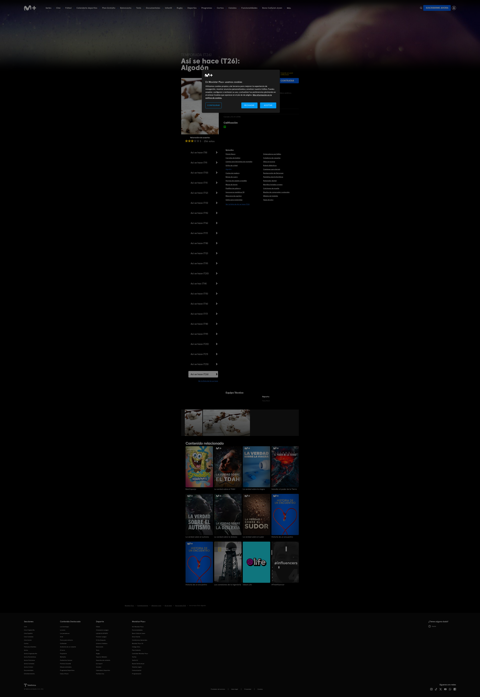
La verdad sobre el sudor (253, 537)
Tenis (138, 8)
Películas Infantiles (30, 647)
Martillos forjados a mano (272, 184)
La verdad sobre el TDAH (224, 489)
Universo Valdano (101, 643)
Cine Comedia (28, 637)
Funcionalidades (249, 8)
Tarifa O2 (135, 660)
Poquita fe (63, 653)
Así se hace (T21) (199, 354)
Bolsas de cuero (232, 177)
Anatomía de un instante (68, 647)
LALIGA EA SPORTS (102, 633)
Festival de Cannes (66, 660)
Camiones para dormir (271, 169)
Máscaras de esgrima (234, 196)
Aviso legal (234, 689)
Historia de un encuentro (282, 537)
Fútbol (68, 8)
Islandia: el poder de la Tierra (284, 489)
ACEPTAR (268, 105)
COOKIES (260, 689)
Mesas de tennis (231, 184)
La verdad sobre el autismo (197, 537)
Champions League (102, 630)
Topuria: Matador (101, 657)
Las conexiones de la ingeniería (227, 585)
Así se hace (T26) (200, 374)
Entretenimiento (29, 674)
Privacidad (247, 689)
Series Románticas (30, 657)
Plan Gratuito (108, 8)
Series (48, 8)
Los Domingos (64, 627)
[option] (194, 423)
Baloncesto (125, 8)
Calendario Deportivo (103, 670)
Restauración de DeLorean (273, 173)
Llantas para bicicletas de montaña (239, 162)
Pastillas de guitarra (233, 188)
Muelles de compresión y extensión (276, 192)
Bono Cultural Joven (272, 8)
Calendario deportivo (86, 8)
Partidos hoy (100, 674)
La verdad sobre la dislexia (225, 537)
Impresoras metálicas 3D (235, 192)
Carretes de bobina (233, 158)
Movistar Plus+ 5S (137, 643)
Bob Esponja (191, 489)
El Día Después (101, 640)
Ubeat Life (247, 585)
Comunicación (136, 670)
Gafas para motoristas (234, 200)
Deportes (192, 8)
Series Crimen (28, 667)
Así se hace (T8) (199, 152)
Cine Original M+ (29, 630)
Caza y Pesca (64, 674)
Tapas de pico (268, 200)
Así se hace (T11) (199, 182)
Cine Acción (28, 640)
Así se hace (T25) (200, 364)
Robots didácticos (270, 165)
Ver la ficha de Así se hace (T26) (238, 204)
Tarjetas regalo (137, 667)
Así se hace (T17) (199, 233)
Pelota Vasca (230, 154)
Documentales (153, 8)
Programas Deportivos (67, 670)
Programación (136, 674)
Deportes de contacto (103, 660)
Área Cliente (136, 637)
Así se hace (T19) (199, 263)
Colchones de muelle (271, 188)
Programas (206, 8)
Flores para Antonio (66, 640)
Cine (58, 8)
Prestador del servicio (218, 689)
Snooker (98, 667)
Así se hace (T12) (199, 192)
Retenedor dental (270, 181)
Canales (232, 8)
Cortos (220, 8)
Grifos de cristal (232, 165)
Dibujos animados (66, 667)
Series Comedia (29, 663)
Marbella (63, 657)
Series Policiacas (29, 660)
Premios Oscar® (65, 663)
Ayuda (432, 626)
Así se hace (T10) (199, 172)
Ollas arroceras (269, 162)
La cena (62, 630)
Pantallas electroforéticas (273, 177)
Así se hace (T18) (199, 243)
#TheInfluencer (277, 585)
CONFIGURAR (213, 105)
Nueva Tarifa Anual (138, 663)
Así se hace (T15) (199, 213)
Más (289, 8)
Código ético (136, 647)
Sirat (61, 637)
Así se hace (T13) (199, 202)
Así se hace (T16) (199, 223)
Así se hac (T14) (199, 283)
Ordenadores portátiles (272, 154)
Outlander (63, 643)
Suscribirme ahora (437, 7)
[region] (241, 91)
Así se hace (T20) (200, 273)
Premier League (101, 637)
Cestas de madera (232, 173)
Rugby (180, 8)
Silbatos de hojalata (270, 196)
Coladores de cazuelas (271, 158)
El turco (62, 650)
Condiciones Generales (139, 640)
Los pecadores (64, 633)
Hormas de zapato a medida (236, 181)
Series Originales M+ (30, 653)
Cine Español (28, 633)
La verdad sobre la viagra (254, 489)
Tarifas (134, 657)
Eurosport (99, 663)
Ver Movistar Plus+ (138, 627)
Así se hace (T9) (199, 162)
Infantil (168, 8)
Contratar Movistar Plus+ (140, 653)
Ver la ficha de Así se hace (208, 381)
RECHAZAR (249, 105)
